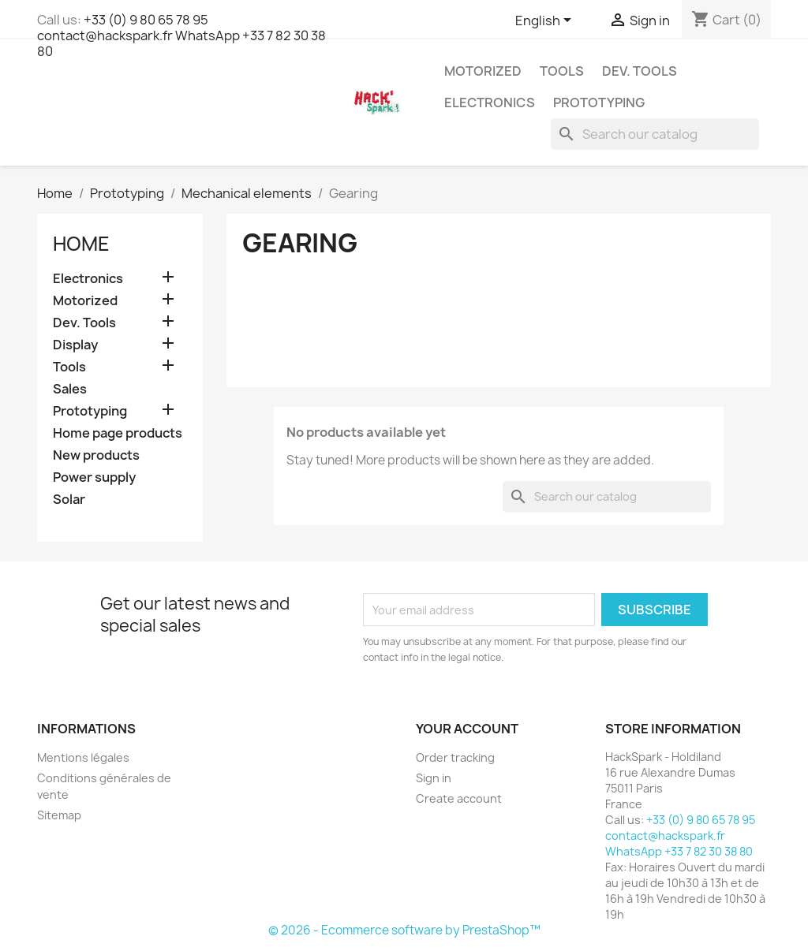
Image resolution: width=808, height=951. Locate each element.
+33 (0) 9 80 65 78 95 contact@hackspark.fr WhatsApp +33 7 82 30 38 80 (181, 35)
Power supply (94, 477)
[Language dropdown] (546, 21)
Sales (70, 389)
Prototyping (599, 102)
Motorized (483, 71)
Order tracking (455, 757)
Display (75, 345)
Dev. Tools (639, 71)
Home (81, 243)
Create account (459, 798)
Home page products (117, 433)
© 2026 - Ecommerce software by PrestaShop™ (404, 930)
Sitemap (59, 814)
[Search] (655, 134)
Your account (467, 728)
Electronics (489, 102)
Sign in (433, 777)
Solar (69, 499)
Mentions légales (83, 757)
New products (96, 455)
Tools (562, 71)
